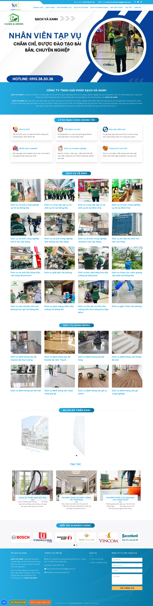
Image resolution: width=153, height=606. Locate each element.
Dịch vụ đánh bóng (99, 7)
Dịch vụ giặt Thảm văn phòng (127, 306)
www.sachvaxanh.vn (62, 572)
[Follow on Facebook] (135, 2)
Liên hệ (137, 7)
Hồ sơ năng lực (64, 7)
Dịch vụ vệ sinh (81, 7)
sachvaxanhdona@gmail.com (63, 569)
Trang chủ (38, 7)
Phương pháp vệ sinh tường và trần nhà (76, 499)
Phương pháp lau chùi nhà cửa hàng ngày (120, 499)
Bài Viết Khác (116, 7)
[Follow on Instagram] (138, 2)
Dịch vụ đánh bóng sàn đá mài (26, 390)
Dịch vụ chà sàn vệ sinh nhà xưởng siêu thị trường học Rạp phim (93, 309)
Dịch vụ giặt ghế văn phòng (58, 272)
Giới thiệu (50, 7)
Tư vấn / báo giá (40, 602)
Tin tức (128, 7)
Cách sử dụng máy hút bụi (32, 498)
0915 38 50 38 (58, 565)
